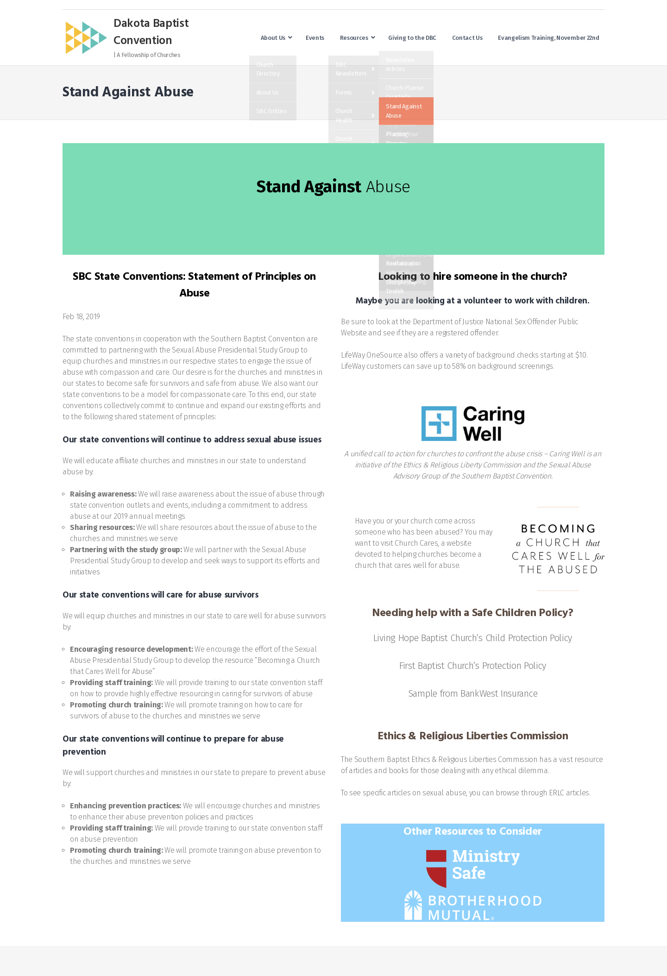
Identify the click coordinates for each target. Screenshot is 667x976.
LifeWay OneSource (372, 355)
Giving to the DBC (412, 37)
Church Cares (416, 543)
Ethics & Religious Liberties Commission (474, 759)
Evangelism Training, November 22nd (548, 37)
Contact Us (467, 37)
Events (315, 37)
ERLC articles (569, 792)
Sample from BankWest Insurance (472, 693)
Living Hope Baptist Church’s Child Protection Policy (472, 637)
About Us (273, 37)
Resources (354, 37)
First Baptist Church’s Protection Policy (472, 665)
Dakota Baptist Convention (151, 33)
